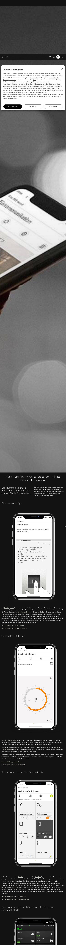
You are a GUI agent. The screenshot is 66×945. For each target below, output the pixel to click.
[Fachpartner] (54, 3)
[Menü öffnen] (62, 3)
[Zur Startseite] (5, 3)
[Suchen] (50, 3)
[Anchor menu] (64, 472)
